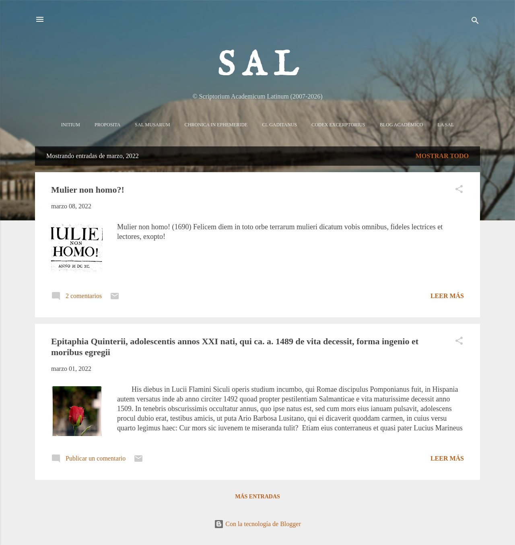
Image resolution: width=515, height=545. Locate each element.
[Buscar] (475, 22)
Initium (70, 125)
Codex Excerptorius (338, 125)
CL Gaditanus (279, 125)
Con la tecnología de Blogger (257, 523)
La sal (445, 125)
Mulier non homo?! (87, 190)
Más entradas (257, 497)
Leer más (447, 295)
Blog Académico (401, 125)
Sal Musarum (152, 125)
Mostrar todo (442, 155)
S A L (257, 66)
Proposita (107, 125)
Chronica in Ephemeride (216, 125)
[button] (459, 190)
